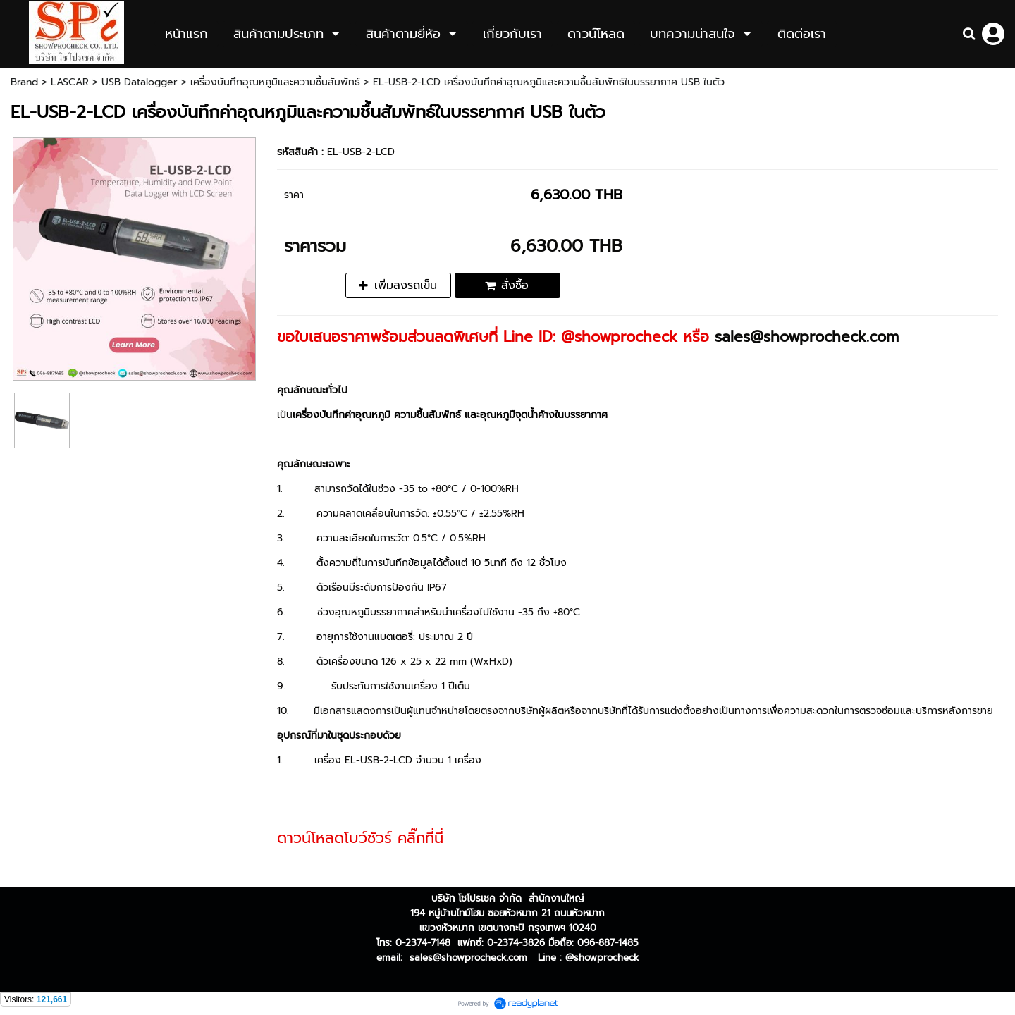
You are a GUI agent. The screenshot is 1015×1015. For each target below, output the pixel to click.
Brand (24, 82)
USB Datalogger (140, 82)
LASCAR (70, 82)
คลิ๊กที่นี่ (420, 838)
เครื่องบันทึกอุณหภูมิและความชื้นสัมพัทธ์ (275, 82)
